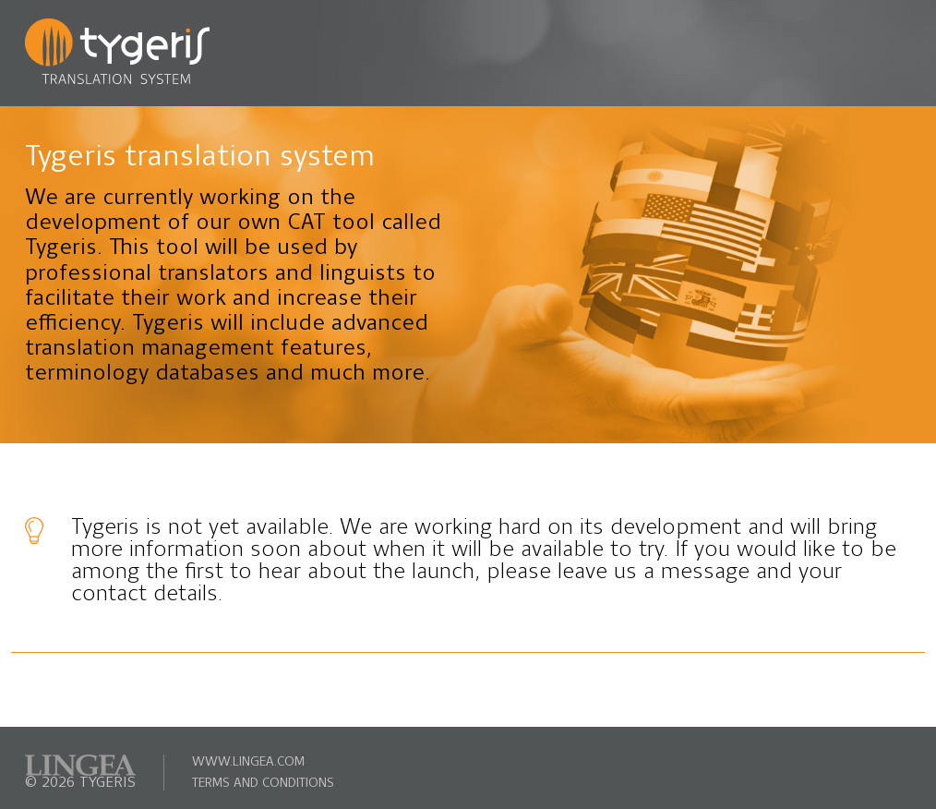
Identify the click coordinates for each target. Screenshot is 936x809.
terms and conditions (263, 784)
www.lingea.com (248, 762)
